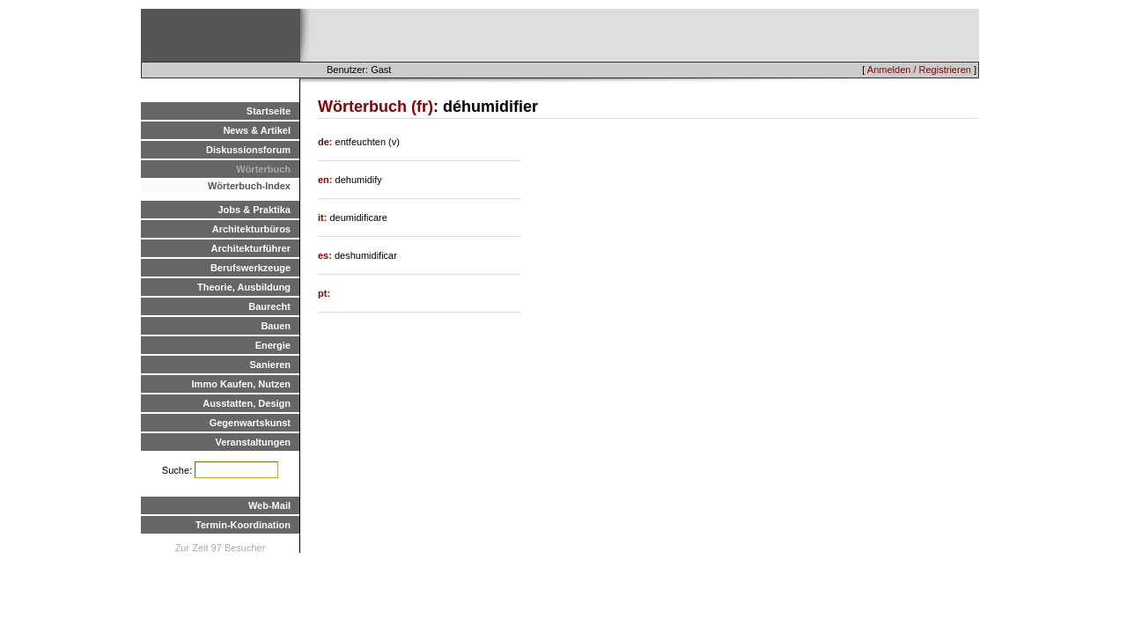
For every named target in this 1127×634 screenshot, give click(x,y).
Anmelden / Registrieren (919, 69)
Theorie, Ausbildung (244, 287)
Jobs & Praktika (254, 209)
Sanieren (270, 364)
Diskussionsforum (248, 149)
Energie (273, 345)
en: (326, 179)
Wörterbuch (263, 169)
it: (323, 217)
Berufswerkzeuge (250, 267)
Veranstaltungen (253, 442)
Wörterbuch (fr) (375, 106)
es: (326, 255)
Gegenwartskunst (250, 422)
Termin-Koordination (243, 525)
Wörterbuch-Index (249, 186)
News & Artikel (257, 130)
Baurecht (269, 306)
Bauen (276, 326)
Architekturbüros (251, 229)
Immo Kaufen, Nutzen (241, 384)
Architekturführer (251, 248)
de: (326, 141)
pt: (324, 293)
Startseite (269, 111)
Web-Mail (269, 505)
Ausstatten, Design (247, 403)
